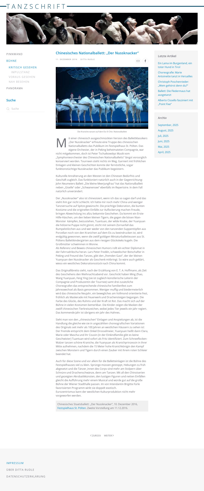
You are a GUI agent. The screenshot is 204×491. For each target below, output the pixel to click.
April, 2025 (164, 152)
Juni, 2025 (163, 141)
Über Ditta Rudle (20, 470)
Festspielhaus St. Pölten (71, 408)
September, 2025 (168, 125)
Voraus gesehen (22, 77)
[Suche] (25, 109)
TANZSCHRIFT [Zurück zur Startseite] (36, 6)
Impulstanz (20, 72)
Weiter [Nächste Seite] (109, 435)
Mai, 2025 (163, 146)
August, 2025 (165, 130)
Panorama (14, 88)
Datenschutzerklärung (26, 476)
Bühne (11, 61)
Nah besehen (19, 81)
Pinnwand (14, 54)
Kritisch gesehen (23, 67)
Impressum (15, 463)
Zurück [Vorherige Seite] (95, 435)
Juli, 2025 (163, 136)
